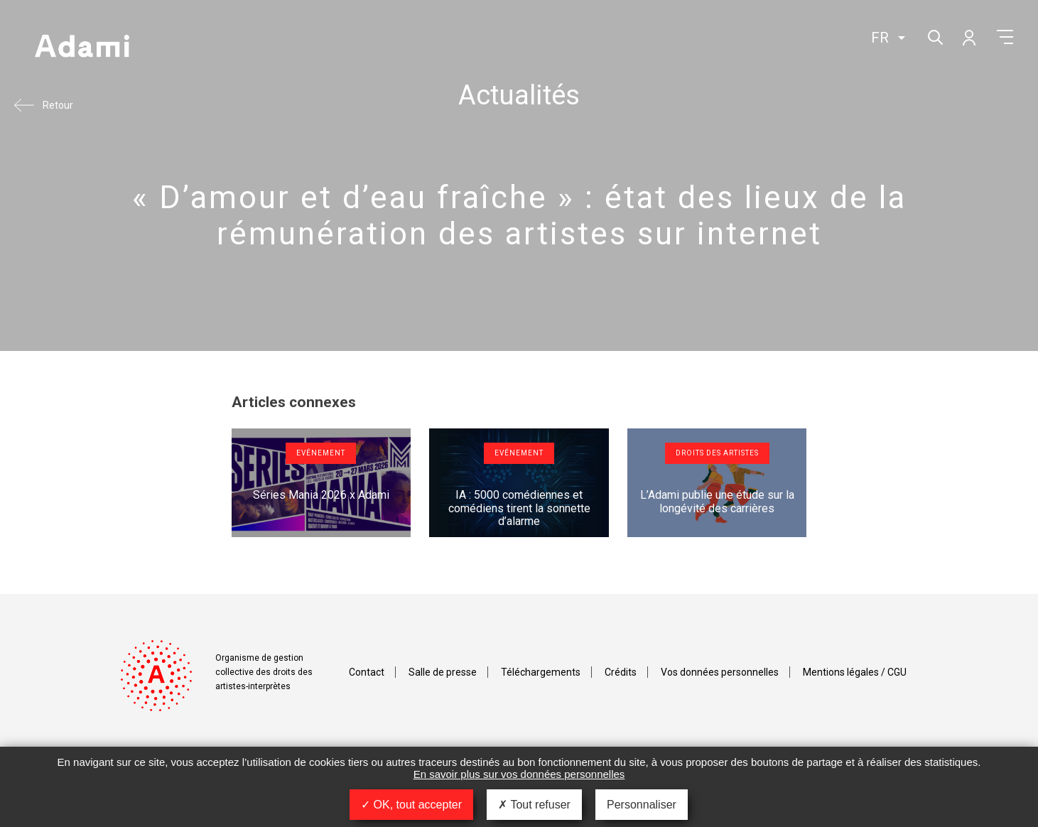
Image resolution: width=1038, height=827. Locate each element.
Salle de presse (443, 672)
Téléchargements (540, 672)
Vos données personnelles (720, 672)
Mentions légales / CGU (855, 672)
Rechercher (934, 36)
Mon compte (968, 37)
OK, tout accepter (411, 805)
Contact (366, 672)
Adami (81, 47)
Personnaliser (641, 805)
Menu (1005, 37)
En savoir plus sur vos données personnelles (519, 774)
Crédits (621, 672)
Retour (58, 105)
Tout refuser (534, 805)
